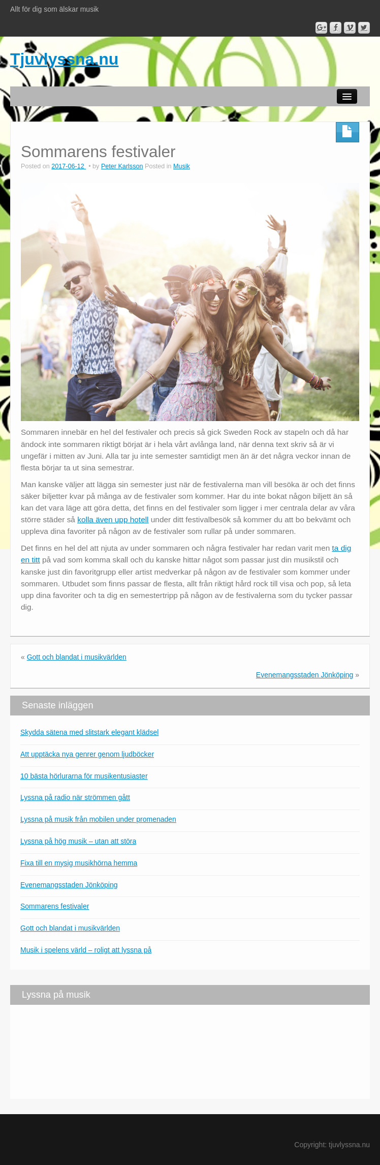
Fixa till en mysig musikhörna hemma (78, 863)
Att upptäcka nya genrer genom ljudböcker (87, 754)
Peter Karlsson (122, 166)
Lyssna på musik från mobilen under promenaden (98, 819)
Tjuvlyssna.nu (64, 59)
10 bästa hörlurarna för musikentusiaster (84, 776)
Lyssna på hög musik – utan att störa (78, 841)
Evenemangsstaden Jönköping (304, 675)
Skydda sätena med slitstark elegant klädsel (89, 732)
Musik (181, 166)
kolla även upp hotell (112, 519)
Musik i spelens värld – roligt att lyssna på (85, 950)
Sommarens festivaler (54, 906)
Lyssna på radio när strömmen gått (75, 797)
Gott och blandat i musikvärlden (76, 657)
